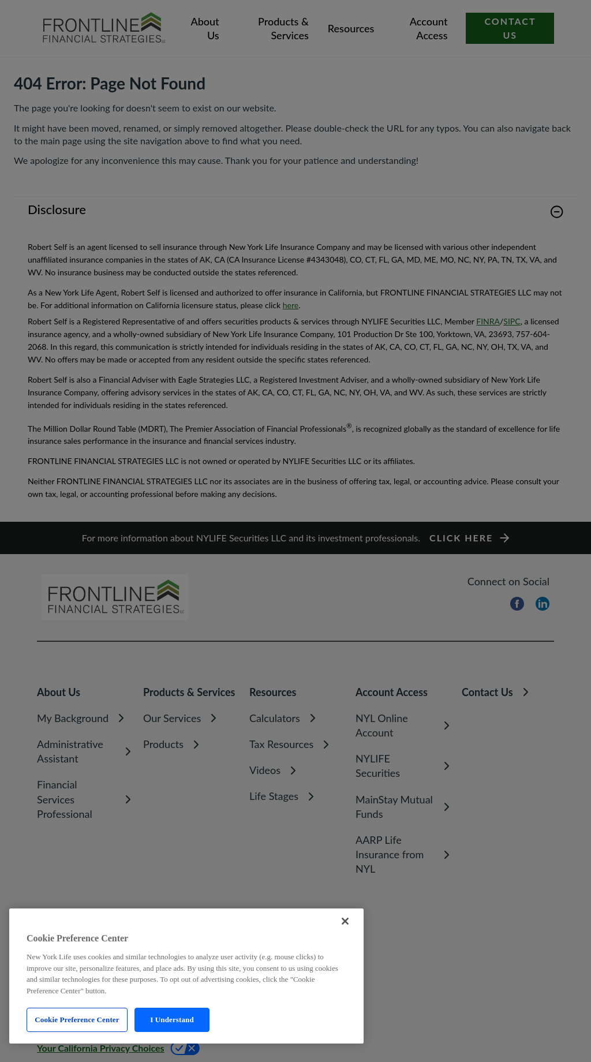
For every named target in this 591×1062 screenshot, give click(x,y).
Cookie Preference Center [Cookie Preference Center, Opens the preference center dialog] (77, 1019)
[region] (186, 976)
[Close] (345, 921)
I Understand (172, 1019)
